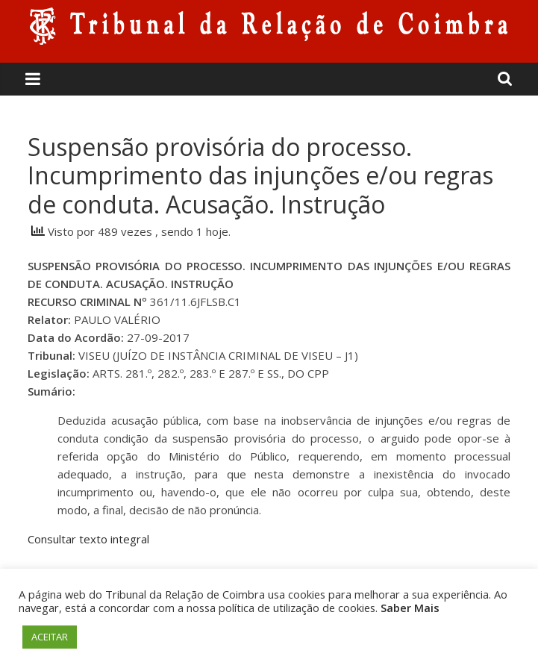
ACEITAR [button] (49, 636)
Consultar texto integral (88, 538)
